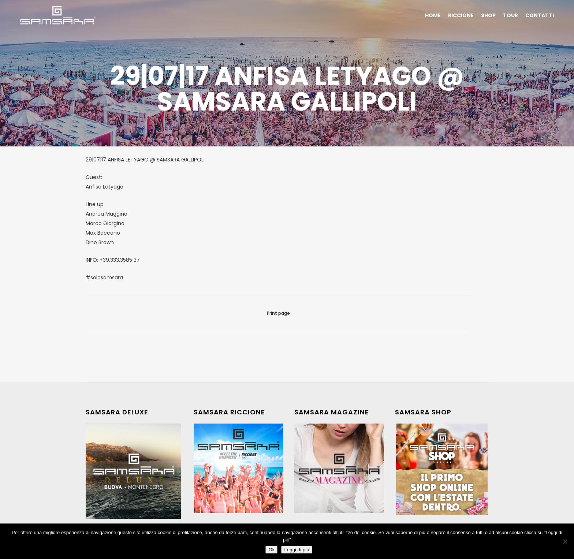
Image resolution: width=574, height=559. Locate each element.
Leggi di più (296, 549)
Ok (271, 549)
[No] (565, 541)
